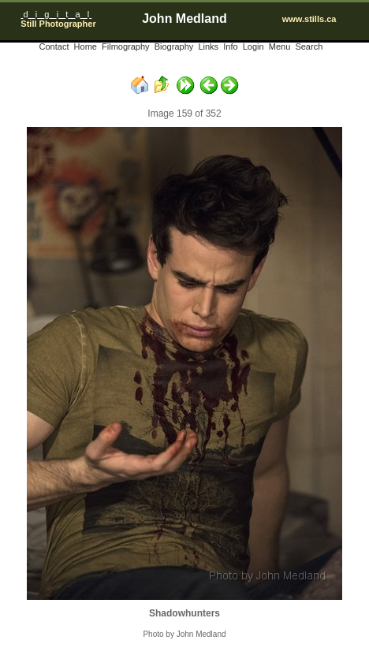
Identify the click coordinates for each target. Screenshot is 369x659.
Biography (174, 46)
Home (85, 46)
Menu (280, 46)
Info (230, 46)
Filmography (126, 46)
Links (208, 46)
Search (308, 46)
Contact (54, 46)
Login (253, 46)
